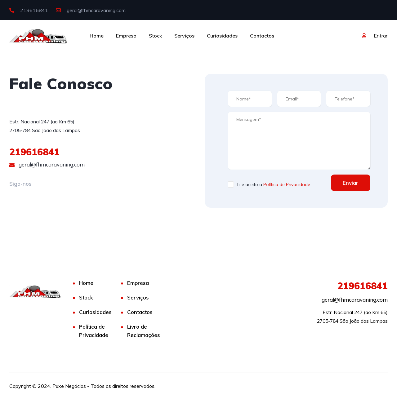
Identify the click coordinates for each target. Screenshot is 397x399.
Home (97, 36)
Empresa (126, 36)
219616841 (28, 10)
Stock (155, 36)
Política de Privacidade (286, 184)
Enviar (350, 183)
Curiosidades (222, 36)
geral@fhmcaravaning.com (91, 10)
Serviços (184, 36)
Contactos (262, 36)
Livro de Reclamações (143, 330)
